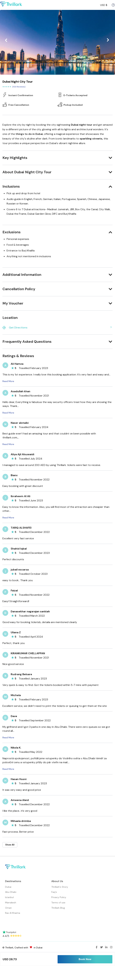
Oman (8, 907)
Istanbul (9, 897)
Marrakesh (10, 902)
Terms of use (58, 902)
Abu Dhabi (10, 891)
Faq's (54, 891)
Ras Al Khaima (12, 912)
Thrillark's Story (59, 886)
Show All (9, 844)
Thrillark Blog (58, 907)
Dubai (8, 886)
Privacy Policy (58, 897)
